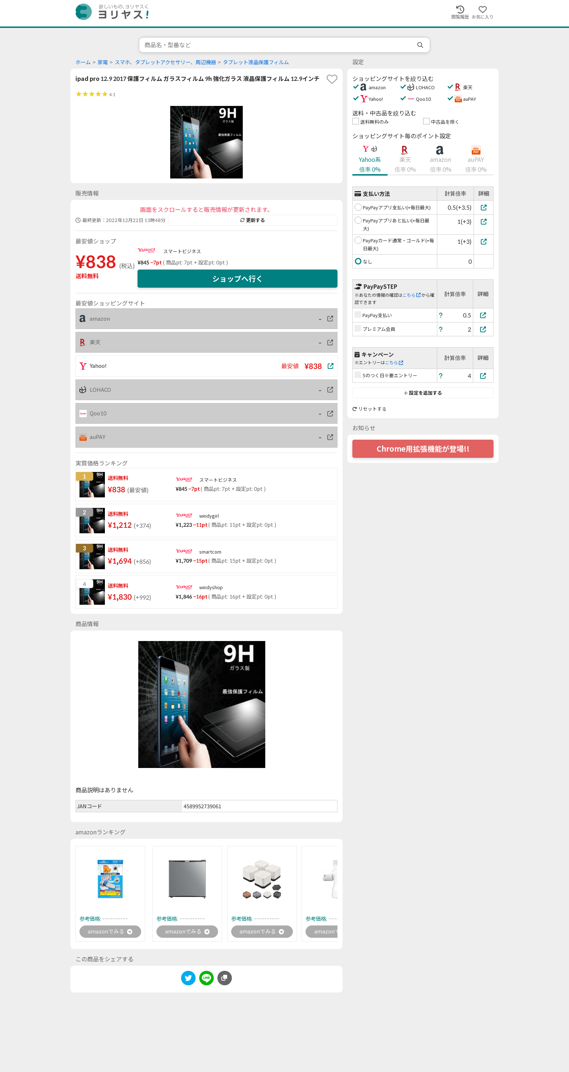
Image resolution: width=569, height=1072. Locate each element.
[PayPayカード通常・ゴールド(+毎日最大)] (483, 241)
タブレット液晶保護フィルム (256, 62)
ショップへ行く (237, 278)
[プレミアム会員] (483, 329)
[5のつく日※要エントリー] (483, 376)
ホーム (83, 62)
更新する (252, 220)
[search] (421, 45)
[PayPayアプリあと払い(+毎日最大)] (483, 221)
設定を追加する (423, 393)
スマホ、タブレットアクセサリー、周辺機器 (165, 62)
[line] (206, 980)
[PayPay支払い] (483, 315)
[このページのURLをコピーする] (224, 979)
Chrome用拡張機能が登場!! (423, 448)
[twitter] (188, 980)
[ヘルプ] (441, 315)
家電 (103, 62)
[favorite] (332, 79)
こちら (411, 295)
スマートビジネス (182, 251)
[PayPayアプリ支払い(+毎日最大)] (483, 207)
